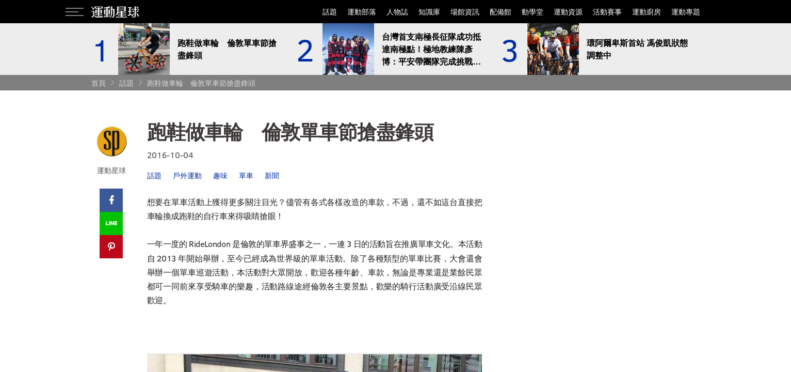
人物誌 (397, 12)
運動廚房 (646, 12)
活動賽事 (607, 12)
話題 (329, 12)
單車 (246, 175)
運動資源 (568, 12)
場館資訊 (464, 12)
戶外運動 (187, 175)
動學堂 (532, 12)
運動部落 (361, 12)
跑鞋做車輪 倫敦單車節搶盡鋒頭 (201, 83)
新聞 (272, 175)
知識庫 (429, 12)
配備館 (500, 12)
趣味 (220, 175)
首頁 (98, 83)
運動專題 (685, 12)
